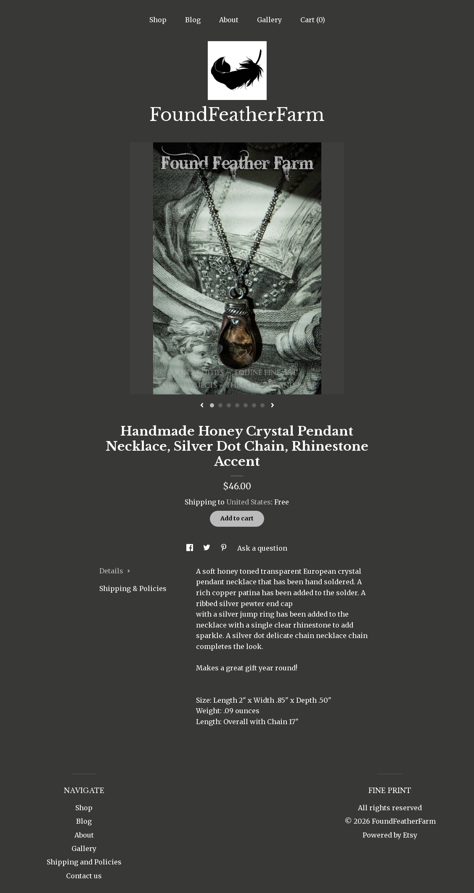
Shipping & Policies (133, 588)
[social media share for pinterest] (224, 548)
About (228, 20)
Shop (158, 20)
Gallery (269, 20)
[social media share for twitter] (207, 548)
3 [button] (229, 405)
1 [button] (212, 405)
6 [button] (254, 405)
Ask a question (262, 548)
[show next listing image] (272, 406)
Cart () (312, 20)
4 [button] (237, 405)
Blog (193, 20)
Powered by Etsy (390, 835)
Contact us (84, 876)
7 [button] (262, 405)
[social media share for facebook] (190, 548)
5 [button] (246, 405)
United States (248, 502)
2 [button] (220, 405)
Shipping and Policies (84, 862)
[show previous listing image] (202, 406)
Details (114, 571)
